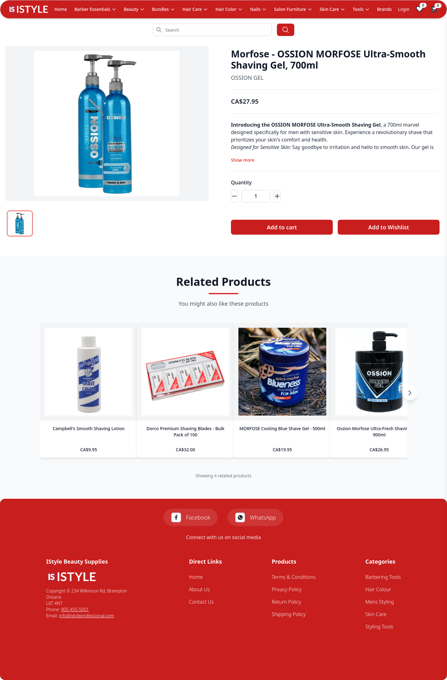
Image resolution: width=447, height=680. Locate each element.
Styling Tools (379, 626)
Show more (242, 160)
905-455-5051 (75, 609)
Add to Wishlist (388, 227)
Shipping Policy (289, 614)
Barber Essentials (95, 9)
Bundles (163, 9)
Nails (258, 9)
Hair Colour (378, 589)
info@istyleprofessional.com (86, 616)
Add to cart (282, 227)
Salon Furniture (293, 9)
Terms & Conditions (294, 577)
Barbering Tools (383, 577)
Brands (384, 9)
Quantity (241, 182)
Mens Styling (379, 601)
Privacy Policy (286, 589)
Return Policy (286, 601)
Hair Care (195, 9)
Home (60, 9)
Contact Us (201, 601)
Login (403, 9)
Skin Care (332, 9)
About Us (199, 589)
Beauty (134, 9)
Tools (361, 9)
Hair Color (229, 9)
